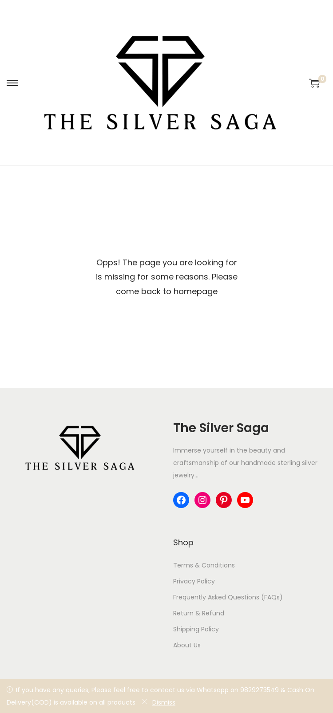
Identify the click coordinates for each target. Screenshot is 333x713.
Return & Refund (198, 613)
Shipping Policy (196, 629)
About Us (187, 645)
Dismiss (158, 702)
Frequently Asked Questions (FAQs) (228, 597)
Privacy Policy (194, 581)
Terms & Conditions (204, 565)
